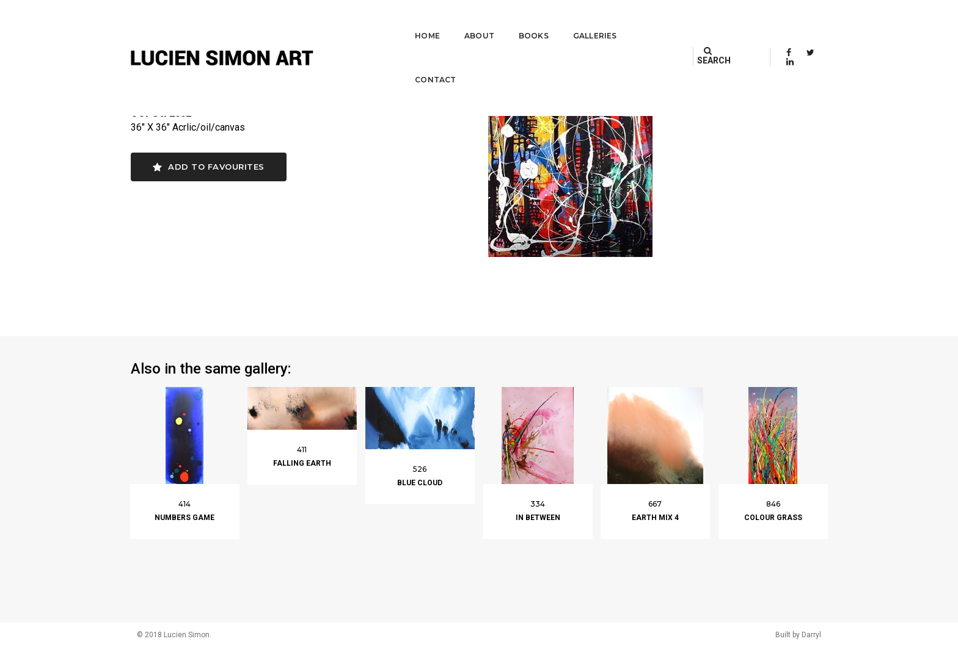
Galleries (577, 21)
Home (410, 21)
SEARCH (728, 21)
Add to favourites (209, 167)
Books (516, 21)
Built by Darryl (798, 635)
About (462, 21)
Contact (647, 21)
